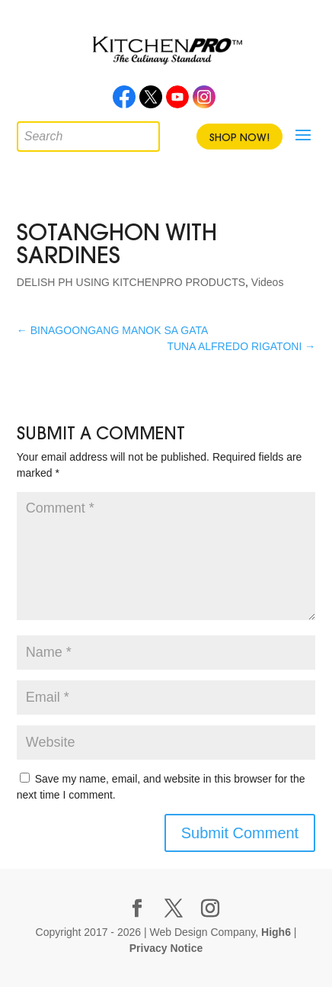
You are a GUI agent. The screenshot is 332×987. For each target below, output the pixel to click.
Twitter (150, 101)
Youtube (177, 101)
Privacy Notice (166, 948)
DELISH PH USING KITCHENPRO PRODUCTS (131, 282)
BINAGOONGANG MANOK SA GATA (113, 330)
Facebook (124, 101)
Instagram (204, 101)
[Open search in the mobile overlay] (28, 132)
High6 (276, 932)
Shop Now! (239, 137)
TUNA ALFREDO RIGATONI (241, 346)
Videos (267, 282)
